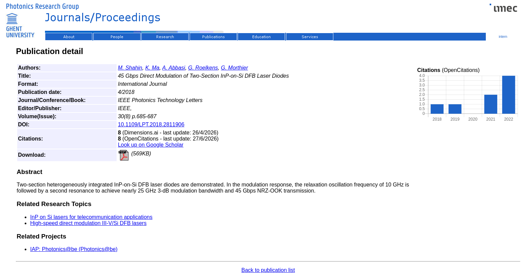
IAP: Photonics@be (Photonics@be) (73, 249)
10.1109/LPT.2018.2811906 (151, 124)
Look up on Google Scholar (151, 145)
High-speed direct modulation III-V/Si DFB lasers (88, 223)
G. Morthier (234, 68)
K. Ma (152, 68)
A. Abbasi (173, 68)
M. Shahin (130, 68)
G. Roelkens (203, 68)
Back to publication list (268, 270)
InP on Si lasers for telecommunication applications (91, 217)
